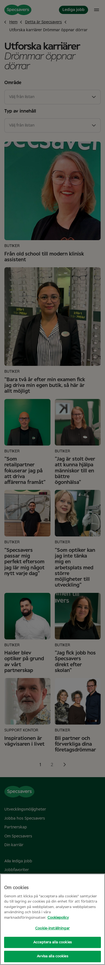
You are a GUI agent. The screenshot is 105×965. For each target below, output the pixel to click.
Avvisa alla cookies (52, 956)
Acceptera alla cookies (52, 942)
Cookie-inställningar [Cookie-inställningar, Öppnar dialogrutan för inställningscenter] (52, 928)
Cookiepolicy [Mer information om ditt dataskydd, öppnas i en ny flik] (58, 918)
